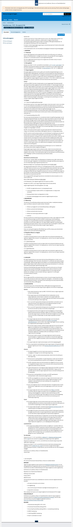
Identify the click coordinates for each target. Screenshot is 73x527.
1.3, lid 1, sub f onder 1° (57, 65)
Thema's (16, 19)
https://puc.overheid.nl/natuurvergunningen (33, 500)
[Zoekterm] (53, 14)
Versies (24, 32)
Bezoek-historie (65, 24)
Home (5, 19)
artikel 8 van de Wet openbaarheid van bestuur (44, 497)
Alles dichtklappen (8, 41)
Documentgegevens (15, 32)
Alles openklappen (8, 43)
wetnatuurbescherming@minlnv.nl (52, 345)
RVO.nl (53, 390)
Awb (28, 438)
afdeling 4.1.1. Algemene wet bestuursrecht (51, 437)
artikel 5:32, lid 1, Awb (37, 445)
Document (6, 32)
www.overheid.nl (47, 68)
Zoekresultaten (10, 22)
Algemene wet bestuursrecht (55, 406)
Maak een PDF (61, 34)
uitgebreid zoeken (66, 16)
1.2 (49, 65)
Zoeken (68, 14)
